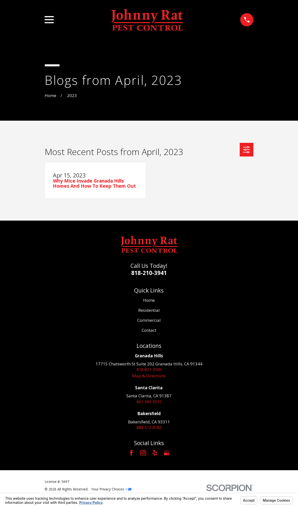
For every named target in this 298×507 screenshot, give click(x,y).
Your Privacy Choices (111, 490)
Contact (149, 330)
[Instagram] (143, 454)
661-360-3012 (149, 402)
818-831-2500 (149, 370)
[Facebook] (131, 454)
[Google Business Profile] (166, 454)
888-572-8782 (149, 429)
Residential (149, 310)
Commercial (149, 320)
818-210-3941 (149, 273)
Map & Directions (149, 376)
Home (149, 300)
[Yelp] (155, 454)
